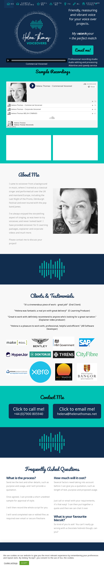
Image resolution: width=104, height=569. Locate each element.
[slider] (38, 60)
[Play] (8, 60)
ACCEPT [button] (24, 563)
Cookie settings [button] (11, 563)
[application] (36, 60)
